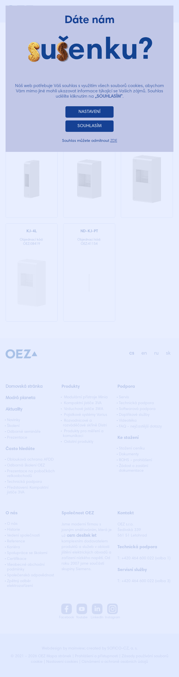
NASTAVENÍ (89, 112)
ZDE (113, 141)
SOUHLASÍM (89, 126)
